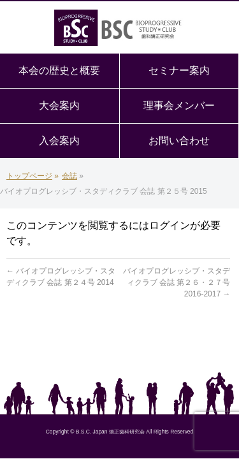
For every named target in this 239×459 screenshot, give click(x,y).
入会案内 (59, 140)
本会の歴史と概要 (59, 70)
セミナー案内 (179, 70)
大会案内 (59, 105)
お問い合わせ (179, 140)
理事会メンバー (179, 105)
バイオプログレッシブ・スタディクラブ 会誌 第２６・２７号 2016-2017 (176, 282)
